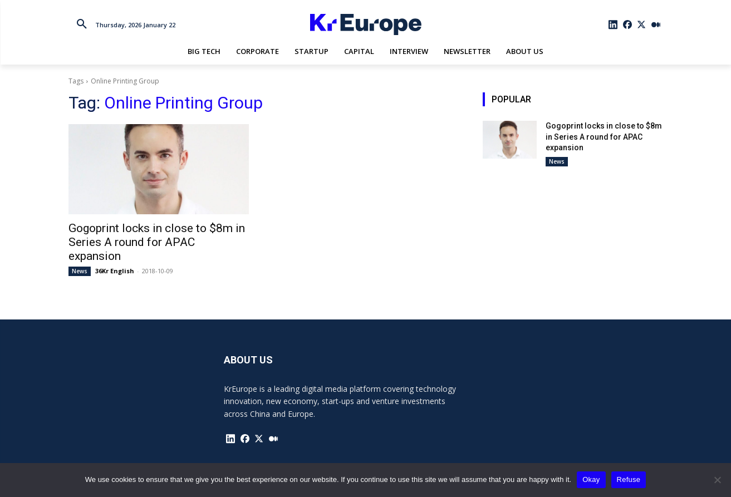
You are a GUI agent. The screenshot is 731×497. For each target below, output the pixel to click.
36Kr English (114, 271)
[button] (81, 24)
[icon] (613, 24)
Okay (591, 479)
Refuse (629, 479)
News (79, 271)
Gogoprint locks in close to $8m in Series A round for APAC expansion (156, 242)
